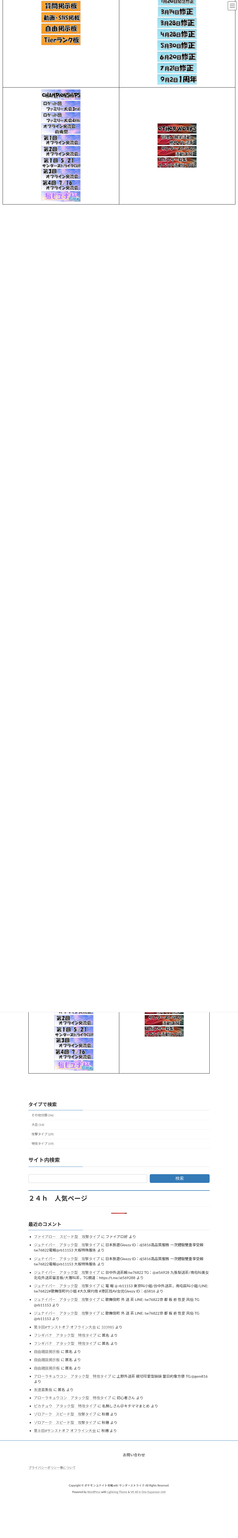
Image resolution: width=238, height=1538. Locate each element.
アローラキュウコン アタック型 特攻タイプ (72, 1376)
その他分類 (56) (43, 1115)
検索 (179, 1178)
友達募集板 (43, 1389)
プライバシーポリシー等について (52, 1468)
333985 (107, 1327)
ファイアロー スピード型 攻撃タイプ (67, 1236)
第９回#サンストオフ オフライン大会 (65, 1327)
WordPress (93, 1492)
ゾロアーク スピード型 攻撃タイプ (65, 1414)
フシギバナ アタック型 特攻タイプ (65, 1335)
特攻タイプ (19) (43, 1144)
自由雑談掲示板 (47, 1351)
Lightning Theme (117, 1492)
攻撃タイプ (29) (43, 1134)
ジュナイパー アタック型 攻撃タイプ (67, 1245)
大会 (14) (38, 1125)
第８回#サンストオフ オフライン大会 (65, 1430)
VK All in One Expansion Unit (148, 1492)
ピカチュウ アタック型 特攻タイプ (65, 1406)
